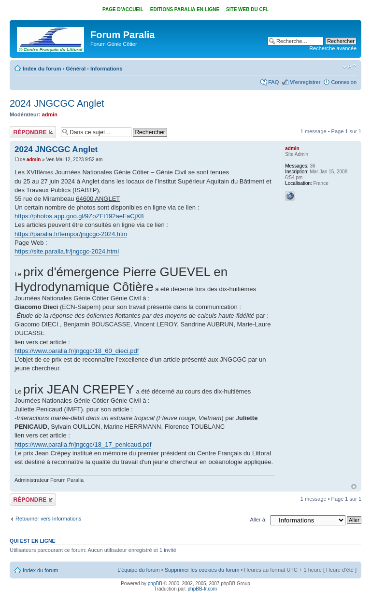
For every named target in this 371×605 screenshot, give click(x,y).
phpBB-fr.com (202, 588)
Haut (354, 486)
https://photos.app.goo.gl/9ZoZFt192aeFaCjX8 (78, 216)
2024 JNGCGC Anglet (57, 103)
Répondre (33, 132)
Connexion (344, 82)
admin (49, 114)
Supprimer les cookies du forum (202, 570)
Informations (106, 68)
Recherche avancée (333, 48)
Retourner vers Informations (48, 518)
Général (76, 68)
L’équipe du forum (138, 570)
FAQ (273, 82)
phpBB (155, 583)
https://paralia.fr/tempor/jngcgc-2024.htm (70, 234)
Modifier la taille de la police (349, 66)
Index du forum (42, 68)
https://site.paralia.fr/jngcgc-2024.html (66, 251)
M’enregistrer (304, 82)
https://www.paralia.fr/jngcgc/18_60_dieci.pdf (76, 350)
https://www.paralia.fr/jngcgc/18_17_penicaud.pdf (82, 444)
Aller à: (258, 519)
